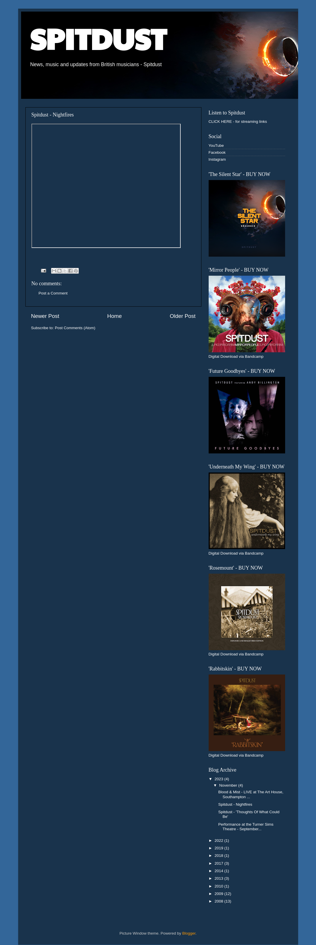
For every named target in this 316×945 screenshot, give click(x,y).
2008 (219, 901)
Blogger (189, 933)
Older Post (182, 316)
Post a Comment (53, 293)
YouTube (216, 145)
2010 (219, 886)
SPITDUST (98, 38)
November (228, 785)
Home (114, 316)
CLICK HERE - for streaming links (238, 121)
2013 (219, 878)
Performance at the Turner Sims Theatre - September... (245, 826)
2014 (219, 871)
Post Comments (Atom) (75, 328)
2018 (219, 855)
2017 (219, 863)
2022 (219, 840)
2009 (219, 894)
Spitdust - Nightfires (235, 804)
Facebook (217, 152)
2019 (219, 848)
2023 (219, 779)
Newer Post (45, 316)
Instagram (217, 159)
